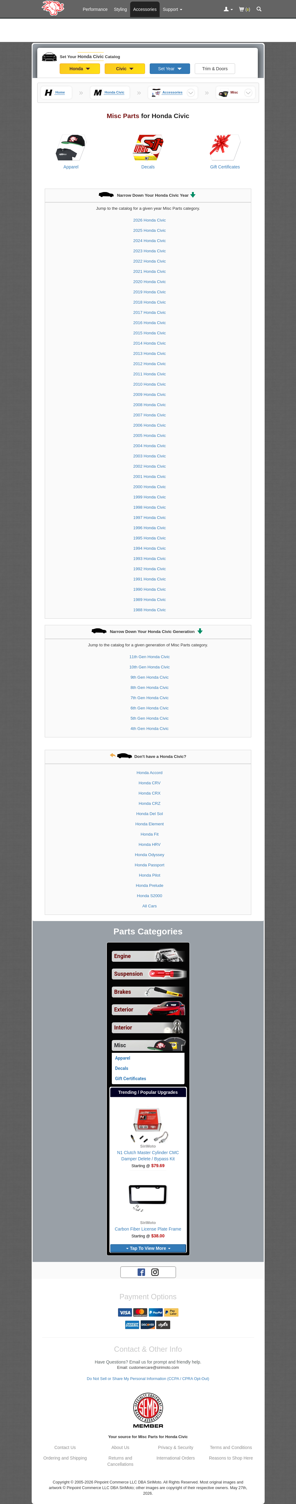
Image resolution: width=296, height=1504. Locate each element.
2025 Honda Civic (149, 230)
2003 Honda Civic (149, 456)
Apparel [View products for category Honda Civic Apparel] (70, 166)
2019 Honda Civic (149, 292)
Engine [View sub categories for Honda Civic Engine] (122, 956)
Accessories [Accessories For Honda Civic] (145, 9)
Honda (80, 68)
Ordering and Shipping (65, 1458)
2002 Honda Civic (149, 466)
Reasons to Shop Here (231, 1458)
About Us (121, 1447)
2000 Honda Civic (149, 486)
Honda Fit (150, 834)
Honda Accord (150, 772)
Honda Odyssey (149, 854)
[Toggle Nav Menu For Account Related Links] (228, 10)
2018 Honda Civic (149, 302)
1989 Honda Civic (149, 599)
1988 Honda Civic (149, 610)
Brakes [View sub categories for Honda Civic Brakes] (122, 992)
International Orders (176, 1458)
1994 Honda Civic (149, 548)
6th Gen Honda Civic (149, 708)
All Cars (149, 906)
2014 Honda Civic (149, 343)
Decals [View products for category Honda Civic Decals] (148, 166)
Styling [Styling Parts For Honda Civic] (120, 9)
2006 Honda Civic (149, 425)
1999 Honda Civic (149, 497)
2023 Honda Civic (149, 251)
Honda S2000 (149, 895)
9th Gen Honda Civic (149, 677)
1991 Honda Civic (149, 579)
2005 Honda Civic (149, 435)
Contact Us (65, 1447)
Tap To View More (148, 1248)
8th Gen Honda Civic (149, 687)
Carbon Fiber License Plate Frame (148, 1229)
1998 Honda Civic (149, 507)
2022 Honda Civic (149, 261)
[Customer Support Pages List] (172, 9)
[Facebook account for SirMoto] (141, 1271)
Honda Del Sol (149, 813)
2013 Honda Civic (149, 353)
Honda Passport (149, 865)
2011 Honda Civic (149, 374)
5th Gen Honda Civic (149, 718)
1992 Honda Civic (149, 568)
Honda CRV (150, 783)
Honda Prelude (149, 885)
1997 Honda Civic (149, 517)
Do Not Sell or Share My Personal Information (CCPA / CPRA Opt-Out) (148, 1379)
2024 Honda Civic (149, 240)
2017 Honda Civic (149, 312)
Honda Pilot (149, 875)
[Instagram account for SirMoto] (155, 1271)
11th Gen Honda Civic (149, 656)
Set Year (170, 68)
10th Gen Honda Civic (149, 667)
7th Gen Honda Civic (149, 697)
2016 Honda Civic (149, 322)
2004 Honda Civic (149, 445)
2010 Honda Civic (149, 384)
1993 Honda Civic (149, 558)
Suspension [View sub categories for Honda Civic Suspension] (128, 974)
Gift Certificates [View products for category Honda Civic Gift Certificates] (225, 166)
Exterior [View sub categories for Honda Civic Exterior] (123, 1009)
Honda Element (149, 824)
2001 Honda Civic (149, 476)
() (244, 10)
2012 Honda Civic (149, 363)
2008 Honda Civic (149, 404)
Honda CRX (150, 793)
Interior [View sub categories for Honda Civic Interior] (123, 1028)
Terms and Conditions (231, 1447)
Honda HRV (150, 844)
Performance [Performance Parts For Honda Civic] (95, 9)
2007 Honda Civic (149, 415)
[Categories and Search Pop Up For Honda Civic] (259, 10)
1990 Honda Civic (149, 589)
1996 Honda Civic (149, 527)
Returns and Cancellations (120, 1461)
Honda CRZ (149, 803)
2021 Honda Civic (149, 271)
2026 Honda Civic (149, 220)
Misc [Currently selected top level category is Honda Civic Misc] (120, 1045)
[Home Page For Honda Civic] (54, 8)
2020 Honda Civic (149, 281)
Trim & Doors (215, 68)
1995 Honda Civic (149, 538)
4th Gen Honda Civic (149, 728)
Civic (125, 68)
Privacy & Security (176, 1447)
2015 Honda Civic (149, 333)
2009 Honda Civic (149, 394)
